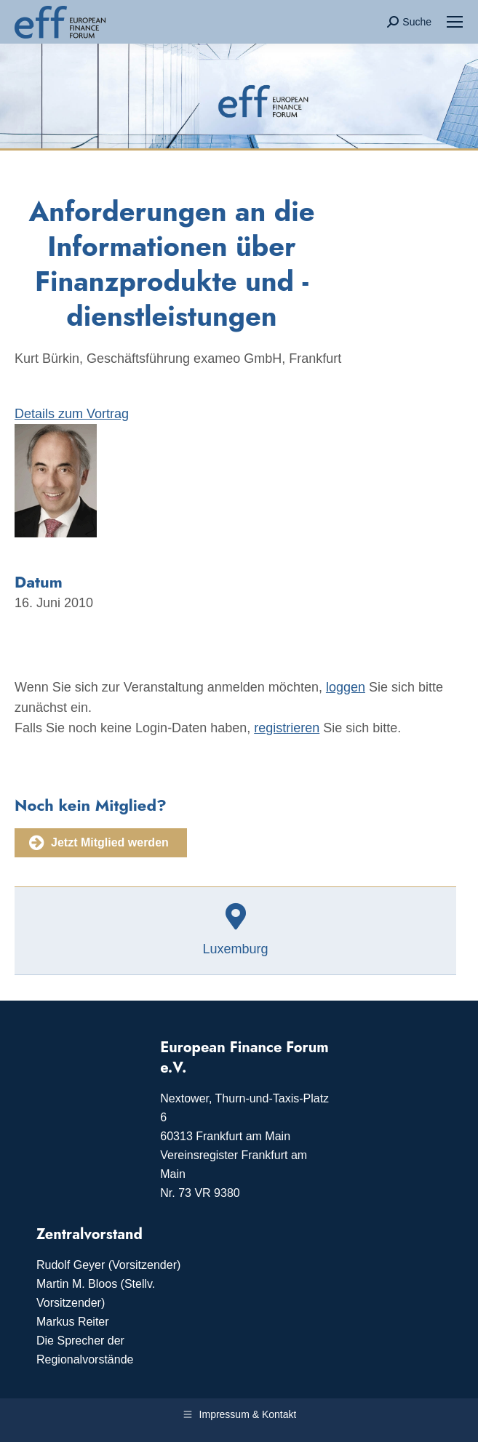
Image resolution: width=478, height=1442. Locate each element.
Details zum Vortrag (72, 413)
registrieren (286, 728)
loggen (345, 687)
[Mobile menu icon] (454, 22)
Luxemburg (235, 949)
